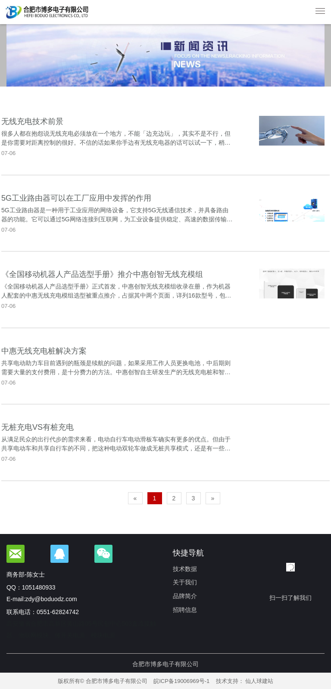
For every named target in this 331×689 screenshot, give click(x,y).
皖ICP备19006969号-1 (181, 681)
